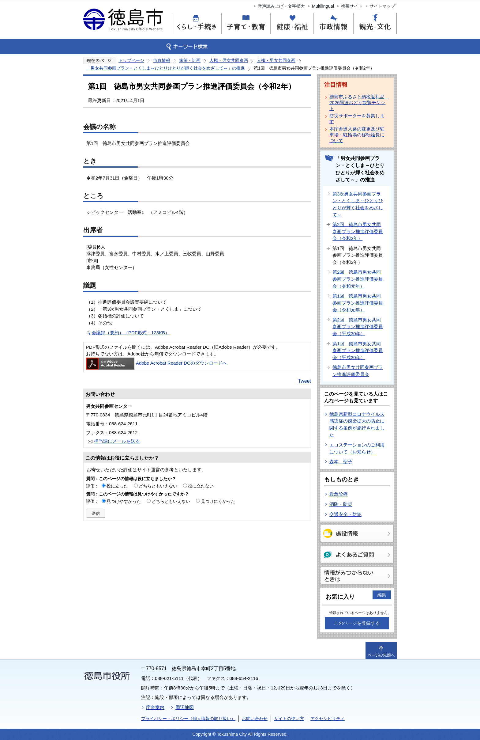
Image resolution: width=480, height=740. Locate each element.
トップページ (131, 60)
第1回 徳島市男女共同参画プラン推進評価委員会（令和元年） (357, 302)
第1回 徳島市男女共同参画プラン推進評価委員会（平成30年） (357, 350)
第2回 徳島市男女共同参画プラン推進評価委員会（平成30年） (357, 326)
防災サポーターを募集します (356, 118)
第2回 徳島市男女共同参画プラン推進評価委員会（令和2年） (357, 231)
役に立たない (201, 486)
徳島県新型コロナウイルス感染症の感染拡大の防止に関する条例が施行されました (356, 425)
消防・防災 (340, 504)
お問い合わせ (255, 718)
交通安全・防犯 (345, 514)
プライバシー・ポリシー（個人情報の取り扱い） (188, 718)
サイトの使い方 (289, 718)
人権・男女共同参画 (228, 60)
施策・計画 (190, 60)
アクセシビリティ (327, 718)
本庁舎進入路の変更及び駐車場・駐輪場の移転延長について (356, 134)
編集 (381, 594)
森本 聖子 (340, 461)
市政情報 (161, 60)
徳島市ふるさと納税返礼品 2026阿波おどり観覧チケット (358, 102)
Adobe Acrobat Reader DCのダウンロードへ (156, 363)
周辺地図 (184, 707)
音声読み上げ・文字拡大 (281, 6)
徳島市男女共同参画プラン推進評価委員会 (357, 371)
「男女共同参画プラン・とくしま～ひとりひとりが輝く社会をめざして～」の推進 (165, 68)
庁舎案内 (155, 707)
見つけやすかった (124, 501)
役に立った (117, 486)
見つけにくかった (218, 501)
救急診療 (338, 494)
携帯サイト (351, 6)
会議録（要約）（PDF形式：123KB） (131, 332)
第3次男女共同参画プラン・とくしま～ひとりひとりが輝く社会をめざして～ (357, 204)
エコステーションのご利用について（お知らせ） (356, 448)
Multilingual (323, 6)
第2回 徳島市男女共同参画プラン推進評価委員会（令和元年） (357, 278)
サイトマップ (382, 6)
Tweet (304, 381)
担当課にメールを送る (117, 441)
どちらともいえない (158, 486)
